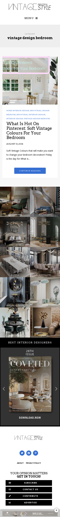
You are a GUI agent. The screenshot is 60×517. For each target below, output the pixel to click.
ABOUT (20, 463)
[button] (56, 389)
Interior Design (14, 119)
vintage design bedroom (37, 119)
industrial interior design (30, 114)
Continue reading (30, 171)
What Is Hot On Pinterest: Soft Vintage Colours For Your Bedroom (29, 130)
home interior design (17, 110)
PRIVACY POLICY (33, 463)
